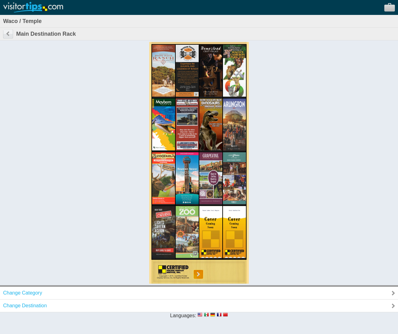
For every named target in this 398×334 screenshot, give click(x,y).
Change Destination (25, 305)
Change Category (22, 292)
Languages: (183, 315)
